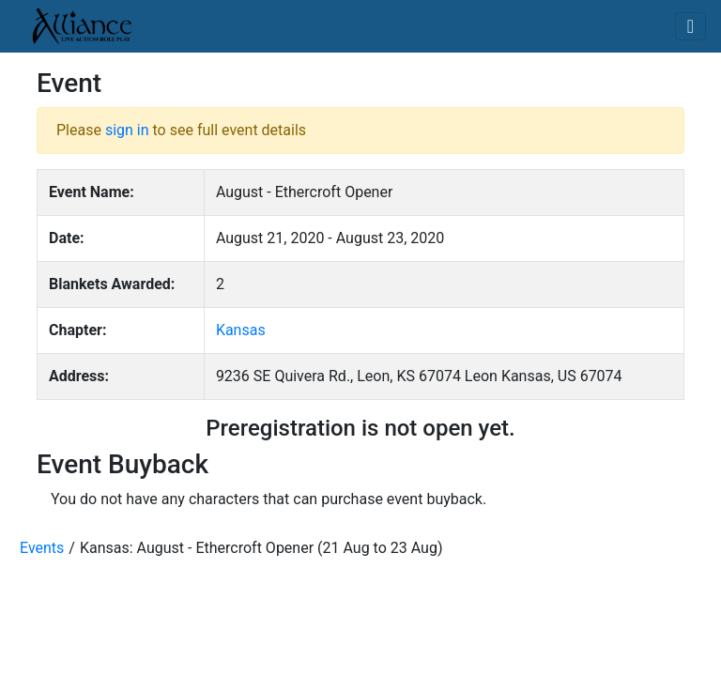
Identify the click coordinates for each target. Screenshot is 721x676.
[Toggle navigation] (690, 26)
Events (42, 548)
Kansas (241, 330)
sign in (127, 130)
